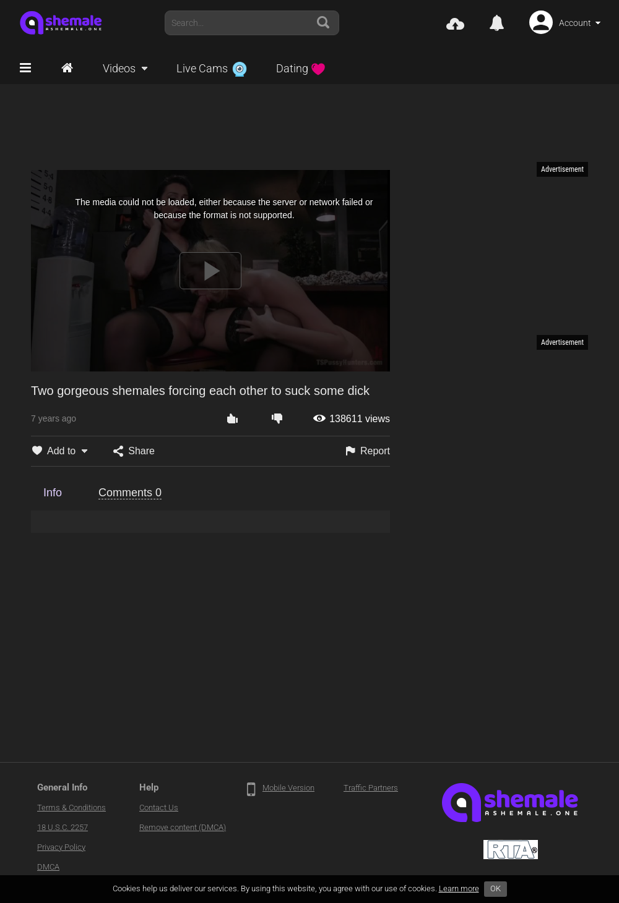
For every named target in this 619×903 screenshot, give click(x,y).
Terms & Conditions (71, 807)
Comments (130, 492)
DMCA (48, 866)
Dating (301, 68)
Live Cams (211, 68)
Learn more (459, 888)
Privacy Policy (61, 847)
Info (52, 492)
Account (575, 23)
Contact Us (158, 807)
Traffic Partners (371, 787)
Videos (119, 68)
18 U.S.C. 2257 (62, 827)
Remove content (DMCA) (182, 827)
